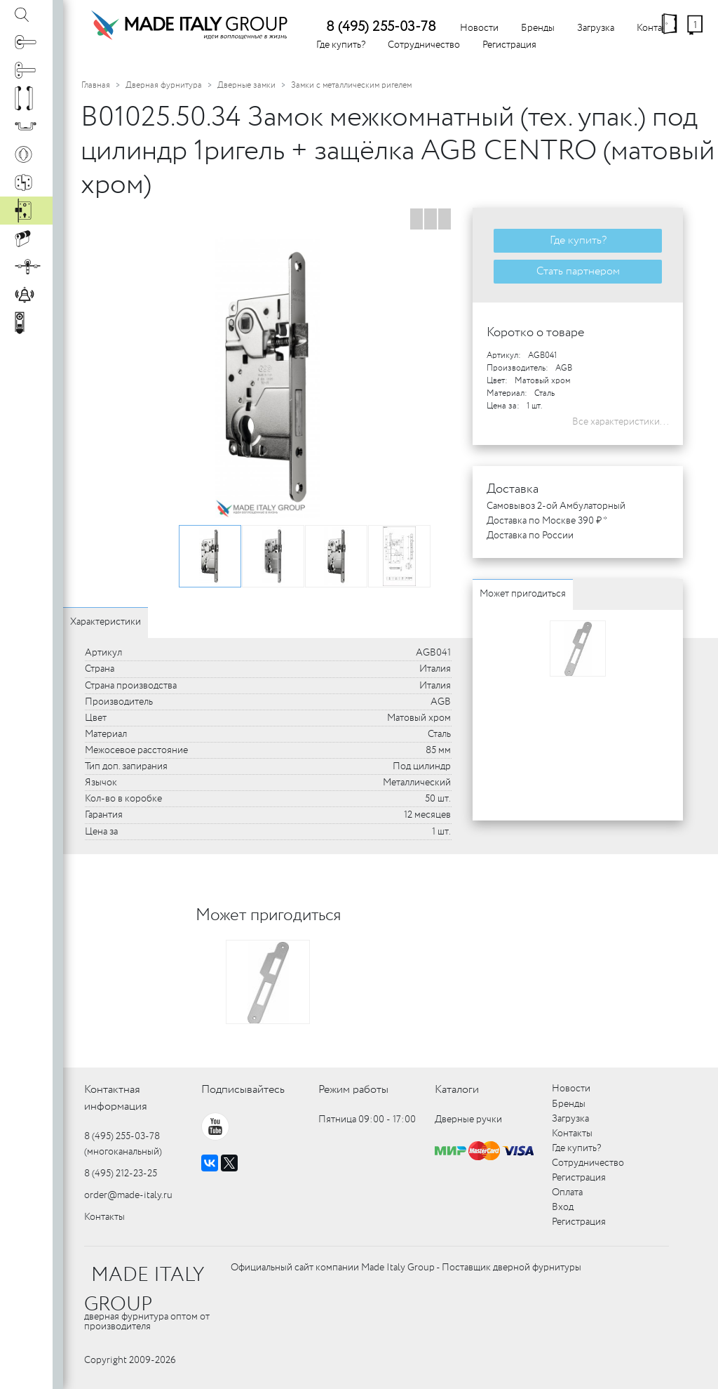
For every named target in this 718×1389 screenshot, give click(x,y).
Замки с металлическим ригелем (351, 85)
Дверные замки (246, 85)
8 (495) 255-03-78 (381, 27)
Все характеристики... (620, 422)
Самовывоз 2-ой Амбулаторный (556, 506)
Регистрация (509, 45)
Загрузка (595, 28)
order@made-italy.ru (128, 1195)
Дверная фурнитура (164, 85)
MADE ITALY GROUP (144, 1290)
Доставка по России (530, 536)
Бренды (538, 28)
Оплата (567, 1192)
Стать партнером (578, 271)
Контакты (104, 1217)
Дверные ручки (468, 1119)
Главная (95, 85)
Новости (479, 28)
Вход (563, 1207)
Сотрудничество (424, 45)
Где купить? (340, 45)
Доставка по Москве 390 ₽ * (547, 521)
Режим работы (353, 1090)
